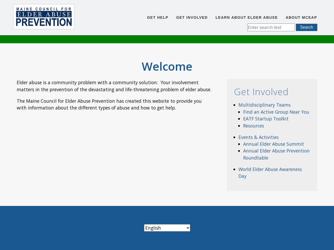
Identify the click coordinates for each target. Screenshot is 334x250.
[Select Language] (167, 227)
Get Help (158, 17)
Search (306, 27)
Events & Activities (258, 137)
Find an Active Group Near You (276, 112)
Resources (253, 126)
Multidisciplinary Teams (264, 105)
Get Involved (192, 17)
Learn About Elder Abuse (247, 17)
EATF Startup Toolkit (266, 118)
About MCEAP (301, 17)
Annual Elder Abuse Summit (273, 144)
